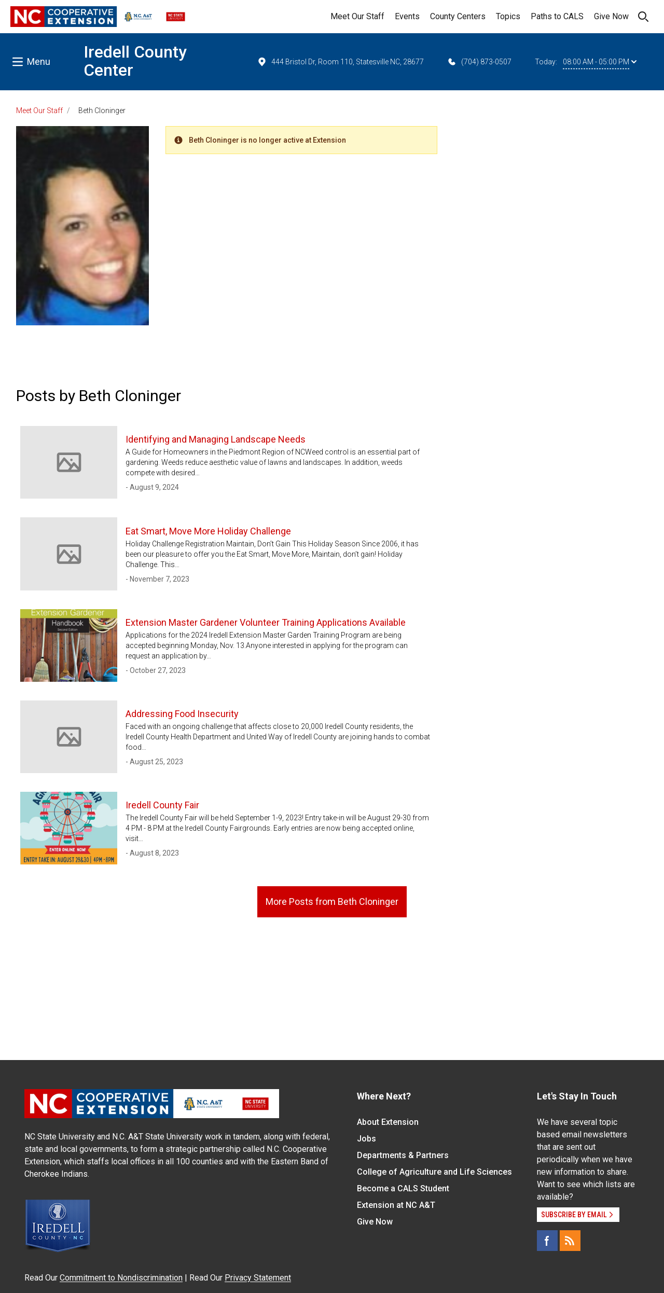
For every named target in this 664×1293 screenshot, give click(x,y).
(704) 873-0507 (479, 62)
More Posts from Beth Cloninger (332, 901)
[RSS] (570, 1240)
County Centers (458, 16)
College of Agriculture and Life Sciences (434, 1172)
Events (407, 16)
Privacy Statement (258, 1278)
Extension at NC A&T (396, 1205)
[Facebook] (547, 1240)
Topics (508, 16)
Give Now (611, 16)
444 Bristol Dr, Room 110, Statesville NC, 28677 (340, 62)
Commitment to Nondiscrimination (121, 1278)
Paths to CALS (557, 16)
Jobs (366, 1139)
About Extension (388, 1122)
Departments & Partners (403, 1155)
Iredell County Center (135, 61)
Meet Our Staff (357, 16)
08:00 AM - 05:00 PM (600, 62)
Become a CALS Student (403, 1188)
